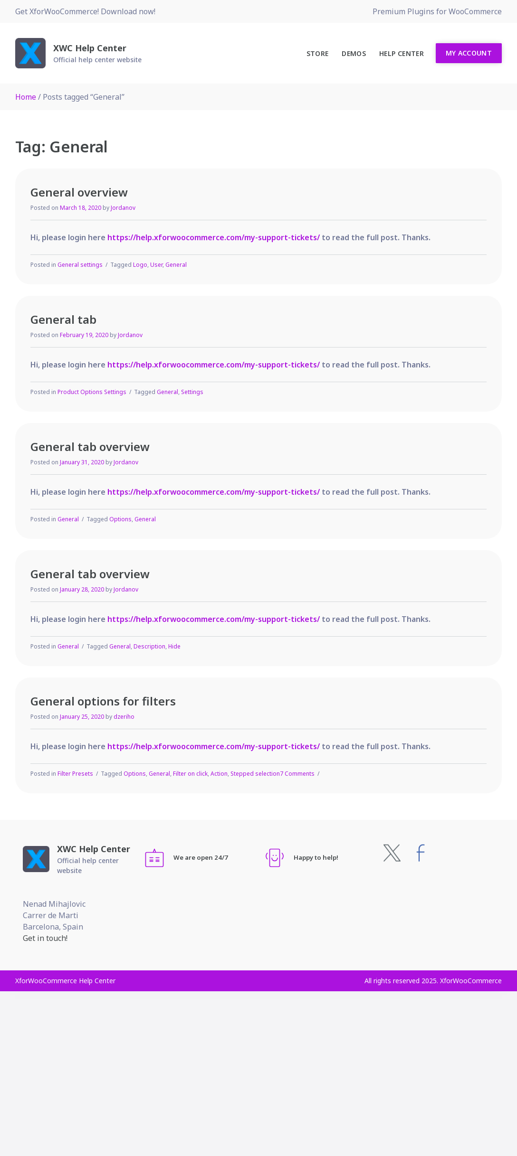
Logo (140, 265)
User (156, 265)
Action (219, 774)
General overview (79, 192)
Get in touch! (45, 938)
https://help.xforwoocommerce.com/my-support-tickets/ (213, 237)
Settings (192, 392)
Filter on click (190, 774)
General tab (63, 319)
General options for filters (103, 701)
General (176, 265)
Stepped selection (255, 774)
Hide (174, 646)
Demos (354, 53)
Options (120, 519)
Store (317, 53)
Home (25, 97)
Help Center (401, 53)
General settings (80, 265)
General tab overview (90, 446)
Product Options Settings (91, 392)
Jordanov (123, 208)
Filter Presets (75, 774)
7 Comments (297, 774)
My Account (469, 52)
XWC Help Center (89, 48)
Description (149, 646)
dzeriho (124, 717)
